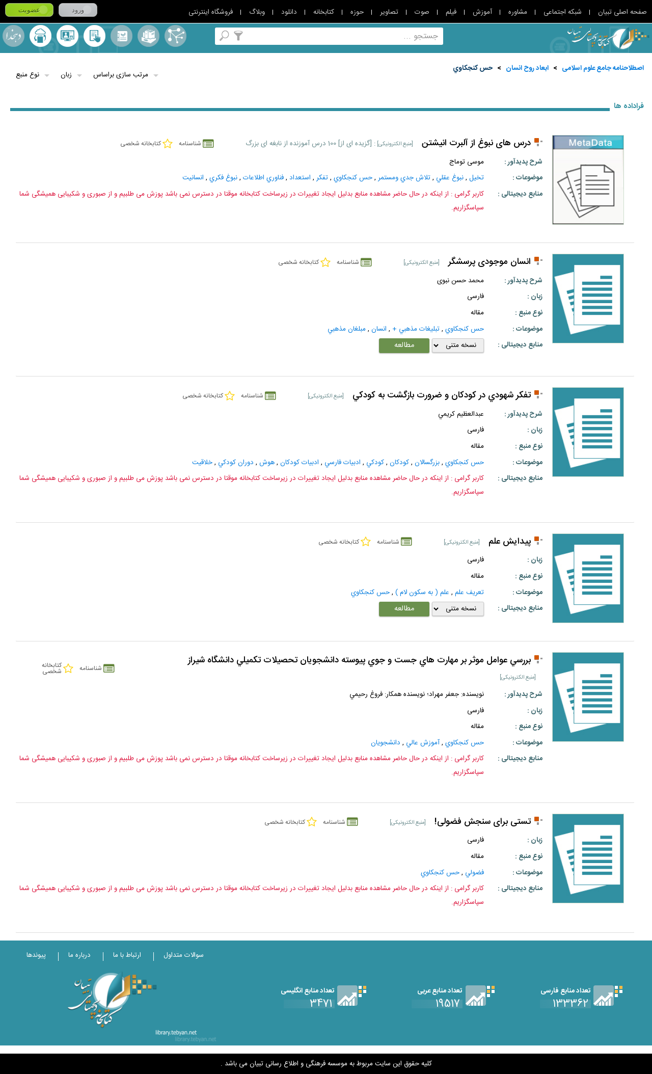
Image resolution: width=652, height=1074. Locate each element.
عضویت (29, 10)
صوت (422, 12)
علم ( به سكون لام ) (422, 592)
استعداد (300, 177)
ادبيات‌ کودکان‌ (299, 462)
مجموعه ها (148, 36)
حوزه (357, 12)
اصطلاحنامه (175, 36)
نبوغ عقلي (450, 177)
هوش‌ (267, 462)
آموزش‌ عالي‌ (423, 742)
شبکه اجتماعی (563, 12)
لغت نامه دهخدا (13, 36)
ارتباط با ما (127, 955)
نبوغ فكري (223, 177)
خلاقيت (202, 462)
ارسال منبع (40, 36)
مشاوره (517, 12)
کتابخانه (323, 12)
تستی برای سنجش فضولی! (482, 822)
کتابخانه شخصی (94, 36)
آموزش (482, 12)
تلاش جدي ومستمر (404, 177)
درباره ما (79, 955)
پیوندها (36, 955)
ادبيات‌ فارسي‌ (342, 462)
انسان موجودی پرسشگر (489, 262)
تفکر (322, 177)
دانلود (289, 12)
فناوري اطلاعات (263, 177)
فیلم (451, 12)
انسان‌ (379, 329)
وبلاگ (257, 12)
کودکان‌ (399, 462)
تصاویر (389, 12)
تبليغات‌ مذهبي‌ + (416, 329)
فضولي (474, 872)
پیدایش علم (509, 541)
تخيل (476, 177)
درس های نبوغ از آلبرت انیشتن (476, 143)
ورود (78, 10)
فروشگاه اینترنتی (210, 12)
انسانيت (193, 177)
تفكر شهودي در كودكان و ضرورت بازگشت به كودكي (441, 395)
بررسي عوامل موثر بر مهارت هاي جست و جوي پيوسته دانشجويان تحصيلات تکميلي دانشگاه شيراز (359, 660)
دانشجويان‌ (385, 742)
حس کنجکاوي (473, 68)
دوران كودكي (236, 462)
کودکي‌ (375, 462)
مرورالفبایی (121, 36)
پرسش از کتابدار (67, 36)
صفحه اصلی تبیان (622, 12)
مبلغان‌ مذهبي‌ (347, 329)
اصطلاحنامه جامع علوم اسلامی (603, 68)
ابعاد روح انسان (527, 68)
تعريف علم (469, 592)
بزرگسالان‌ (427, 462)
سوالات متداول (184, 955)
